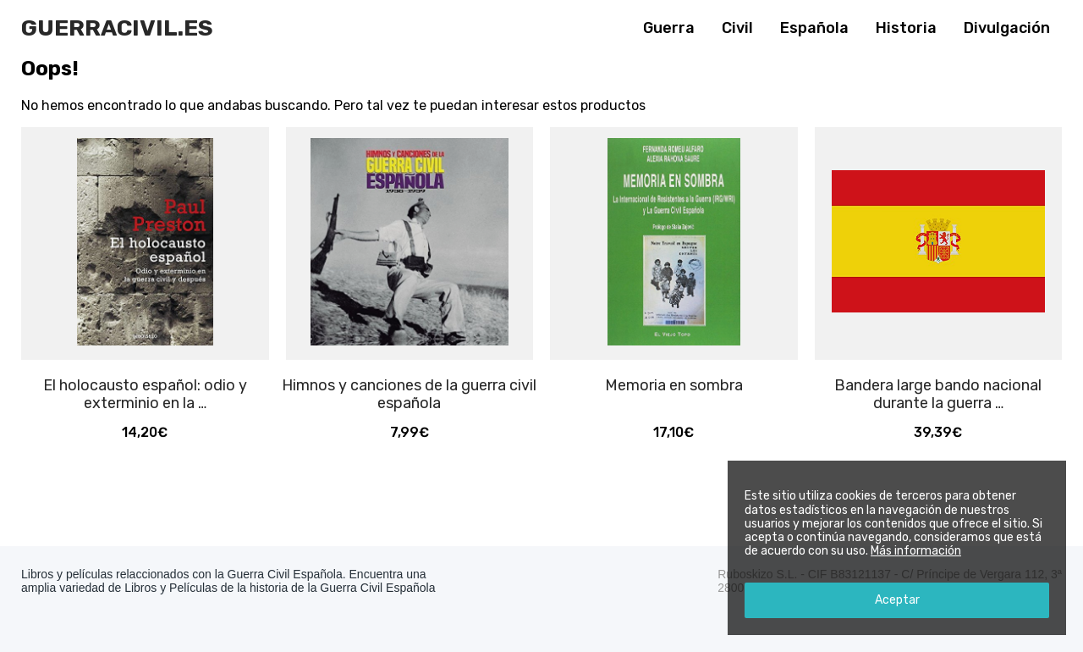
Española (814, 28)
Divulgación (1007, 28)
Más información (916, 551)
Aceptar (897, 600)
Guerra (669, 28)
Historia (906, 28)
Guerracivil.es (117, 27)
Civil (737, 28)
